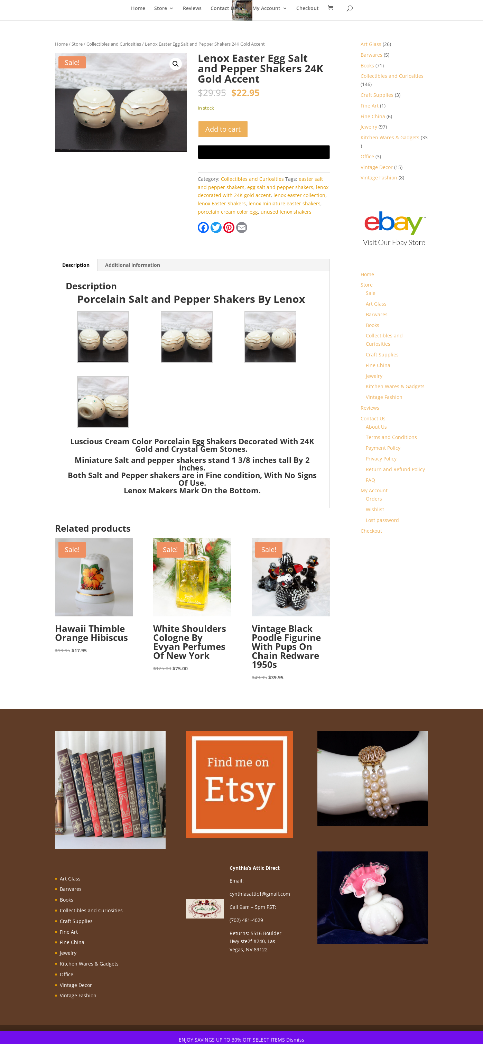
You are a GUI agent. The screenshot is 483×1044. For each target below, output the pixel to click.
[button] (175, 64)
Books (372, 325)
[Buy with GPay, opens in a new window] (264, 152)
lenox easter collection (299, 195)
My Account (266, 8)
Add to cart (223, 129)
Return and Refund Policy (395, 469)
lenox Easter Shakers (222, 203)
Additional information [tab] (132, 265)
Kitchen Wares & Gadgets (395, 386)
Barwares (377, 314)
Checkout (307, 8)
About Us (376, 426)
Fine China (378, 365)
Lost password (382, 520)
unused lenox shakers (286, 211)
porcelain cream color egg (228, 211)
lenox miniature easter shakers (285, 203)
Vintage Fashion (384, 397)
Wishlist (375, 509)
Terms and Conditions (391, 437)
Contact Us (223, 8)
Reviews (192, 8)
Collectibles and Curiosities (113, 44)
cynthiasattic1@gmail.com (260, 894)
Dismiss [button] (295, 1039)
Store (160, 8)
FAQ (370, 480)
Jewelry (374, 376)
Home (138, 8)
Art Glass (376, 303)
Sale (370, 293)
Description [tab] (76, 265)
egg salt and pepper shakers (280, 187)
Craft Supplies (382, 354)
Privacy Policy (381, 458)
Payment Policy (383, 448)
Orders (374, 498)
